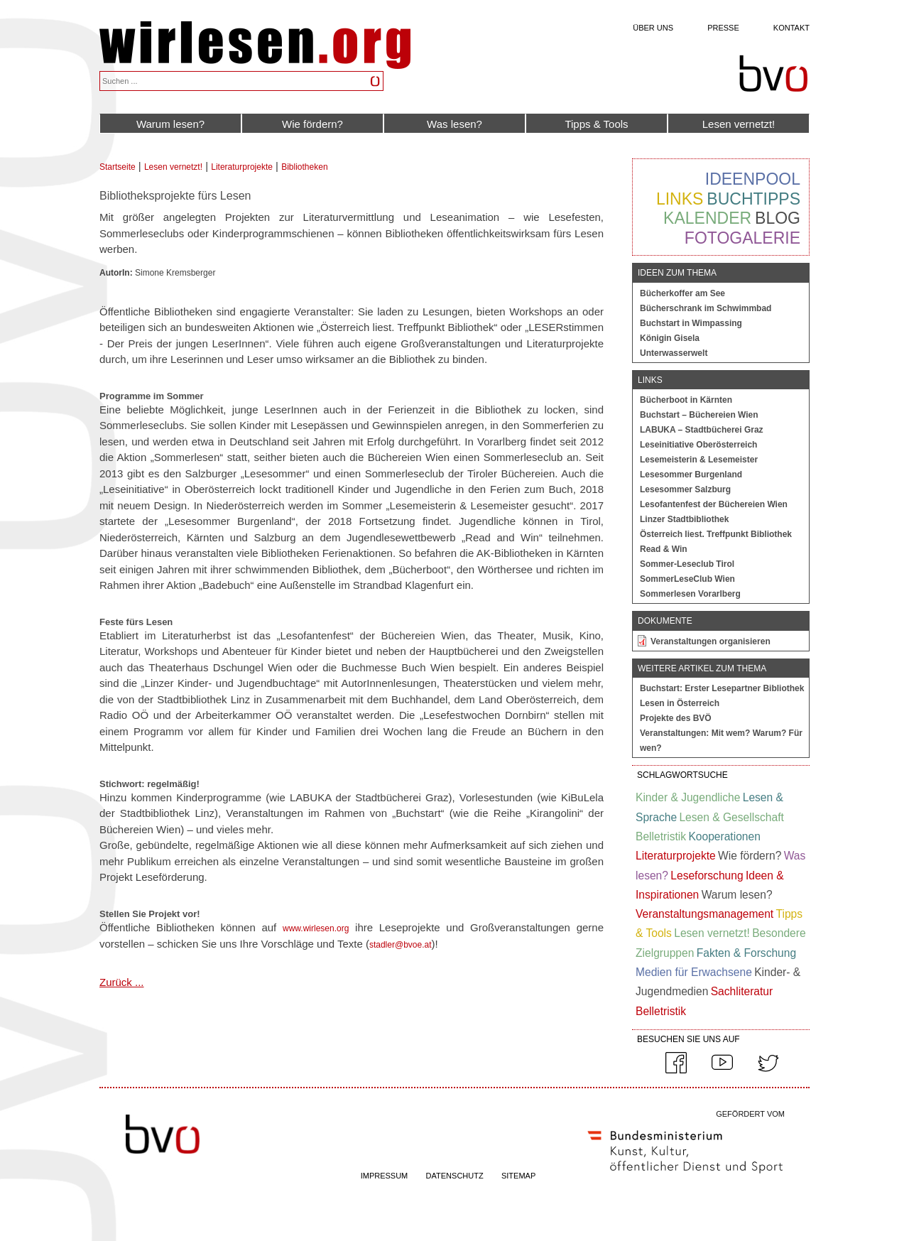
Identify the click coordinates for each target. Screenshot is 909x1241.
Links (679, 199)
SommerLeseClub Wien (687, 579)
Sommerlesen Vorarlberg (690, 594)
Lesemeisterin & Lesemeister (699, 460)
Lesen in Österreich (679, 703)
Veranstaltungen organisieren (711, 641)
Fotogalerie (742, 238)
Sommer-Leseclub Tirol (687, 564)
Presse (723, 27)
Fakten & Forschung (746, 953)
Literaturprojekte (242, 167)
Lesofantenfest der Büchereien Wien (714, 504)
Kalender (707, 218)
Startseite (117, 167)
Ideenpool (752, 179)
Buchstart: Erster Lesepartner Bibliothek (722, 688)
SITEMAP (518, 1175)
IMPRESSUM (384, 1175)
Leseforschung (706, 875)
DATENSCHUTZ (455, 1175)
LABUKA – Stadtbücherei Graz (701, 430)
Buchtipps (753, 199)
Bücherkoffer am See (682, 293)
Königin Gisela (670, 338)
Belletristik (661, 836)
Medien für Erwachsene (694, 972)
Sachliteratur (742, 991)
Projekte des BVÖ (676, 718)
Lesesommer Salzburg (685, 489)
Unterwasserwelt (673, 353)
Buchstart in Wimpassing (691, 323)
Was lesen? (454, 124)
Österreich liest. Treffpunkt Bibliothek (716, 534)
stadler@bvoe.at (400, 945)
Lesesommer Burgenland (691, 474)
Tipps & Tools (596, 124)
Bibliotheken (304, 167)
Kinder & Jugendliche (688, 797)
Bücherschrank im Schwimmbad (705, 308)
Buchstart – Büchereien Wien (699, 415)
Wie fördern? (312, 124)
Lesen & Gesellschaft (731, 817)
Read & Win (663, 549)
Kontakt (791, 27)
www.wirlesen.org (316, 928)
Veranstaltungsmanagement (704, 914)
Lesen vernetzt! (738, 124)
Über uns (653, 27)
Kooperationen (724, 836)
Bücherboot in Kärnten (686, 400)
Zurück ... (121, 982)
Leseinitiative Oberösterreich (698, 445)
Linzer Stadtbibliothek (684, 519)
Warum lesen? (170, 124)
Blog (777, 218)
